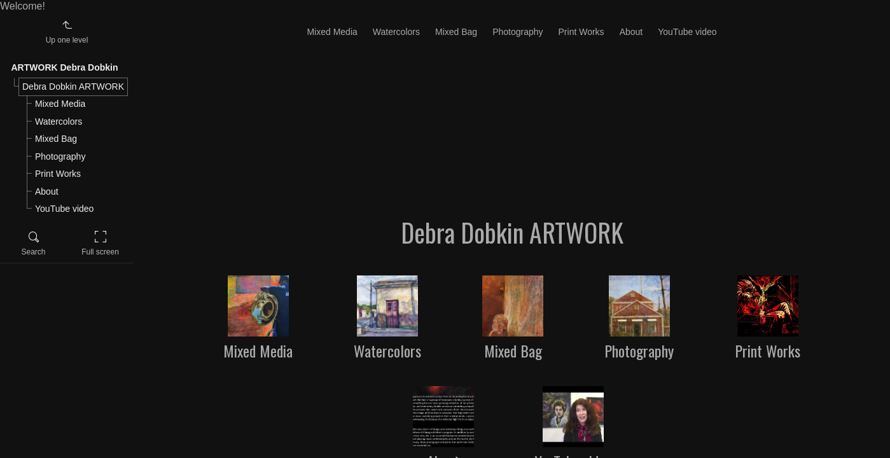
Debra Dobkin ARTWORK (73, 86)
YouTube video (64, 209)
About (47, 191)
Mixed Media (60, 104)
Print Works (58, 174)
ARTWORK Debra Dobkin (64, 67)
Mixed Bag (56, 139)
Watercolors (58, 121)
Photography (60, 156)
